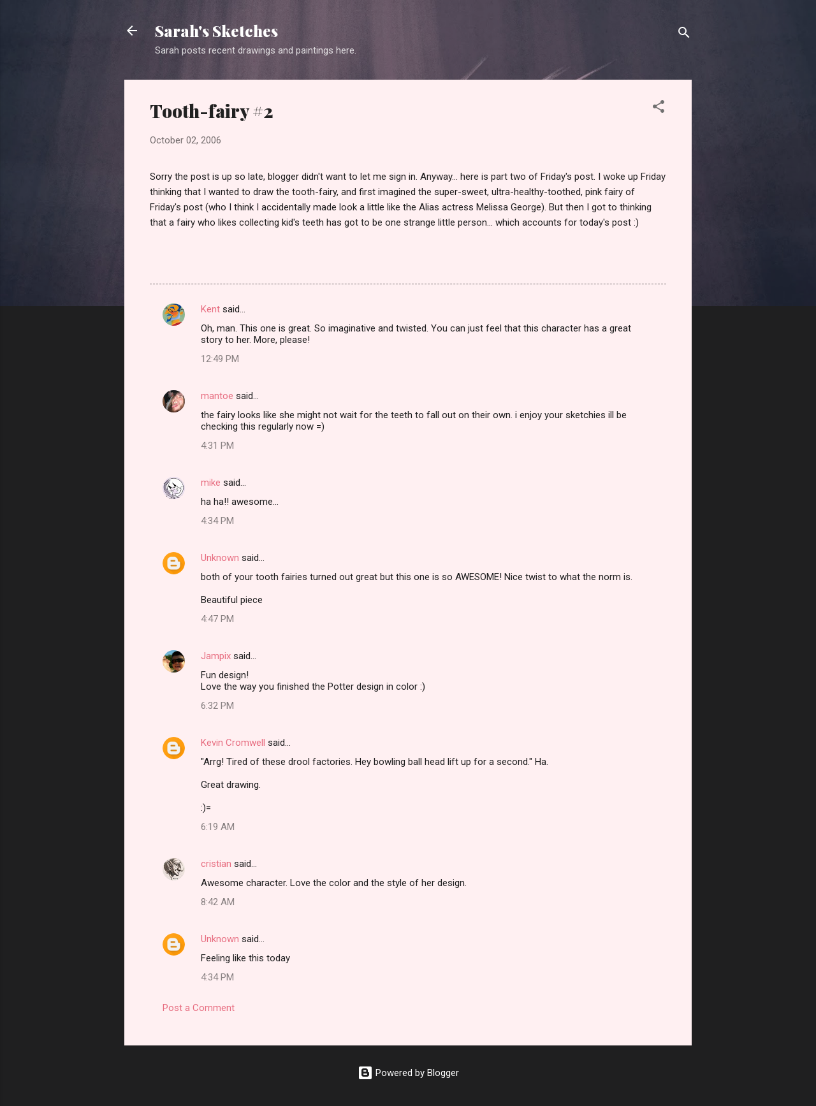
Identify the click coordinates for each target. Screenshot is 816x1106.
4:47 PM (217, 619)
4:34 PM (217, 521)
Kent (210, 309)
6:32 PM (217, 705)
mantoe (217, 396)
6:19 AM (218, 827)
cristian (216, 864)
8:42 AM (218, 902)
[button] (658, 109)
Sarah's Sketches (216, 30)
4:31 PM (217, 445)
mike (211, 482)
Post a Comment (199, 1008)
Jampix (216, 656)
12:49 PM (220, 359)
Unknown (220, 558)
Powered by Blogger (408, 1073)
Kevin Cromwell (233, 742)
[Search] (684, 34)
